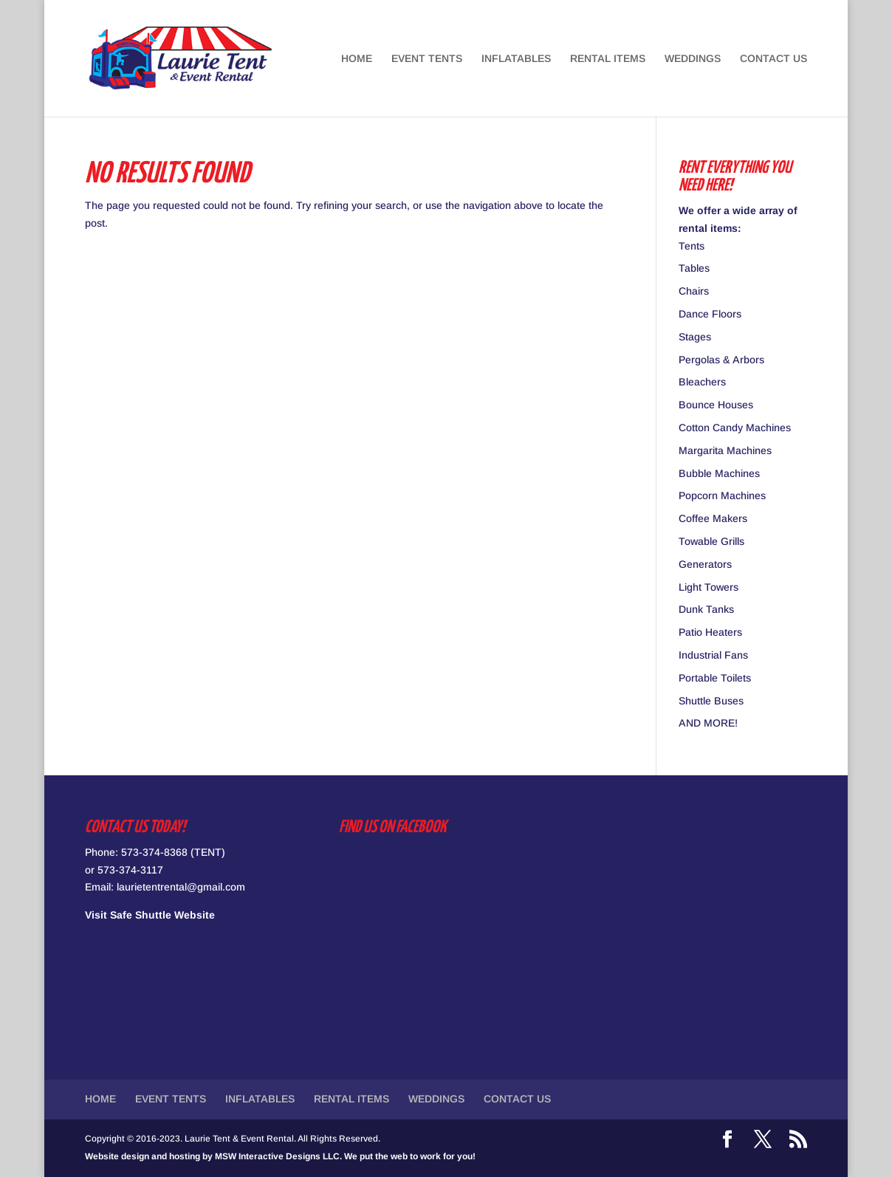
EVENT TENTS (426, 58)
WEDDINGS (693, 58)
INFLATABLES (516, 58)
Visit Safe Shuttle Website (150, 915)
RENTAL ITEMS (607, 58)
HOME (356, 58)
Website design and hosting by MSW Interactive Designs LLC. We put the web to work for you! (280, 1156)
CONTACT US (773, 58)
